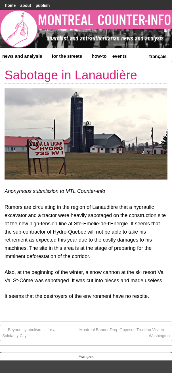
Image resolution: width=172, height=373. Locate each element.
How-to (99, 56)
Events (119, 56)
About (25, 5)
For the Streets (69, 57)
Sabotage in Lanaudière (71, 75)
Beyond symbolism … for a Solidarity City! (28, 332)
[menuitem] (158, 56)
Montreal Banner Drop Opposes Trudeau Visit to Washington (124, 332)
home (10, 5)
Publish (42, 5)
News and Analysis (24, 57)
